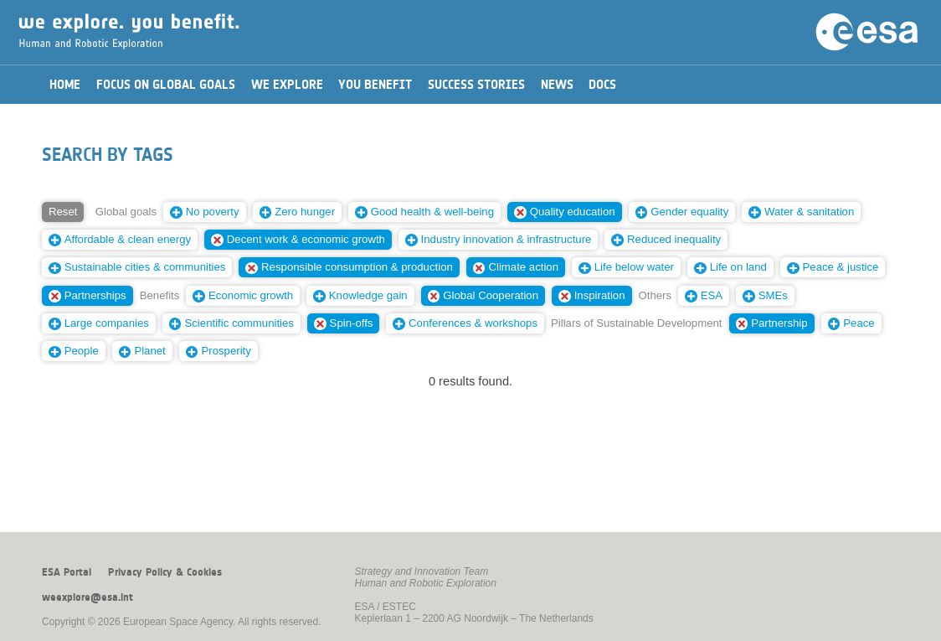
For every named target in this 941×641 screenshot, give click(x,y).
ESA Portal (66, 572)
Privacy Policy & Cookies (165, 572)
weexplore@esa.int (87, 597)
